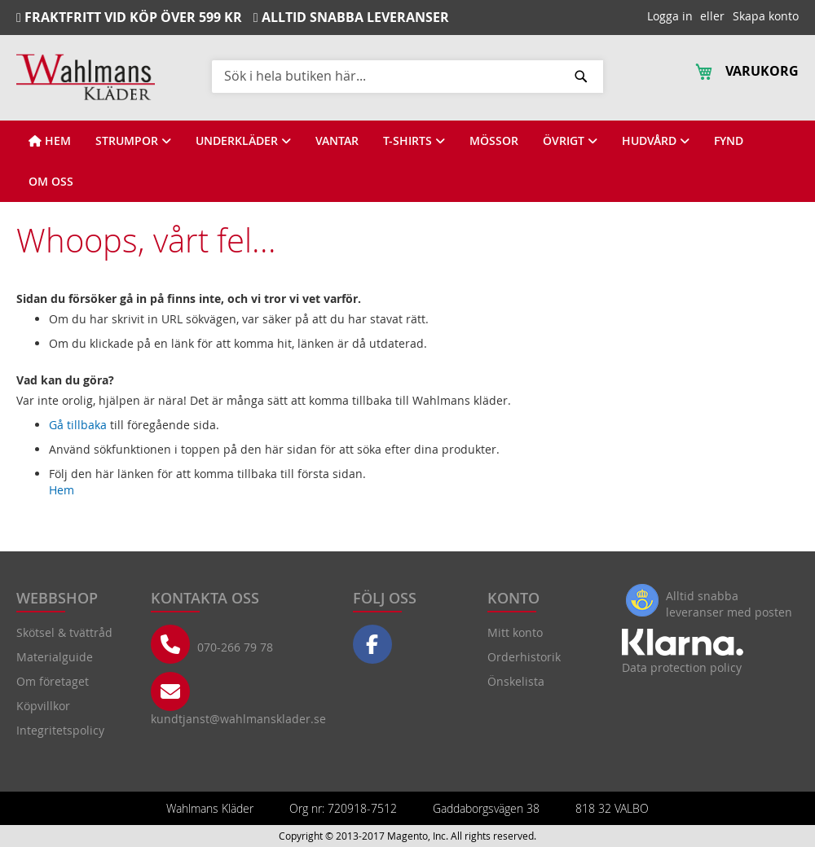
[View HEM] (49, 141)
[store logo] (85, 77)
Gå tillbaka (78, 424)
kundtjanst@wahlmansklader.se (238, 718)
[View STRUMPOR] (133, 141)
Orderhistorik (524, 657)
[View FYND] (729, 141)
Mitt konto (515, 632)
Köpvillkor (43, 705)
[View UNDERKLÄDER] (243, 141)
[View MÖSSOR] (494, 141)
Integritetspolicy (60, 730)
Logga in (670, 16)
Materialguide (54, 657)
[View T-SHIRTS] (414, 141)
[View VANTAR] (337, 141)
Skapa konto (766, 16)
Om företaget (52, 681)
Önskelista (515, 681)
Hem (61, 490)
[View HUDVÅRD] (656, 141)
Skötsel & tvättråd (64, 632)
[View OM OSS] (51, 181)
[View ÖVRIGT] (570, 141)
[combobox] (407, 76)
